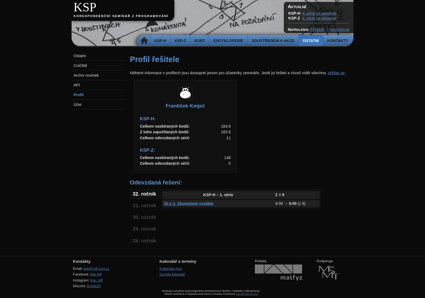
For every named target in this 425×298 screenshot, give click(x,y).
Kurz (199, 40)
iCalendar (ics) (170, 269)
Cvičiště (80, 65)
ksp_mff (97, 280)
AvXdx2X (93, 286)
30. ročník (144, 217)
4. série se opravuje (319, 13)
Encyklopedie (228, 40)
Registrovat (339, 29)
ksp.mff (96, 274)
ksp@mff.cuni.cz (97, 269)
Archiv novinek (86, 75)
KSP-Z (180, 40)
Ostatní (311, 40)
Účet (77, 104)
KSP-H (160, 40)
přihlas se (336, 73)
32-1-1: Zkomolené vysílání (188, 203)
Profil (78, 95)
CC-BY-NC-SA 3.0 (247, 293)
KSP (84, 7)
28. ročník (144, 241)
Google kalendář (172, 274)
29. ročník (144, 229)
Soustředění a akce (273, 40)
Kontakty (337, 40)
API (76, 85)
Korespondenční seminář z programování (120, 16)
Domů (144, 40)
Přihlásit (317, 29)
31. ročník (144, 205)
